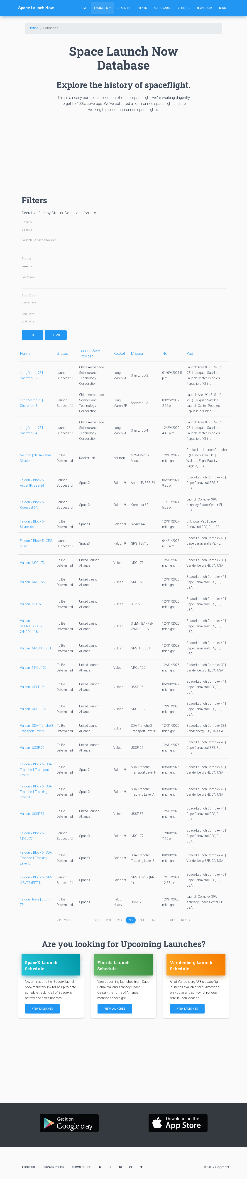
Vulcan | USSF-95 (32, 687)
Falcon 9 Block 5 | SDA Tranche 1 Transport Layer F (36, 769)
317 (172, 920)
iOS (222, 8)
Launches (101, 8)
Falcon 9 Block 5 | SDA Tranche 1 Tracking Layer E (36, 858)
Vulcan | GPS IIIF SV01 (35, 648)
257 (97, 920)
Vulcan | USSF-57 (32, 814)
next (185, 920)
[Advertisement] (124, 155)
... (88, 920)
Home (83, 8)
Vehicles (184, 8)
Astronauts (162, 8)
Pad (189, 353)
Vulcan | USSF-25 (32, 747)
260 (130, 920)
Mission (137, 353)
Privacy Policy (53, 1167)
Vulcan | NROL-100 (33, 667)
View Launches (42, 1008)
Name (25, 353)
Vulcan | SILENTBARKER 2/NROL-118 (31, 626)
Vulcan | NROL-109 (33, 709)
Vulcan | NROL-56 (32, 582)
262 (153, 920)
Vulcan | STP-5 (30, 604)
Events (142, 8)
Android (204, 8)
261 (141, 920)
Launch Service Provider (39, 240)
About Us (28, 1167)
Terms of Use (81, 1167)
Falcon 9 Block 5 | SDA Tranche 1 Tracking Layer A (36, 791)
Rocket (119, 353)
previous (64, 920)
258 (108, 920)
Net (165, 353)
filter (33, 335)
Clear (55, 335)
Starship (123, 8)
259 (119, 920)
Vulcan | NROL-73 (32, 563)
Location (28, 277)
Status (26, 259)
